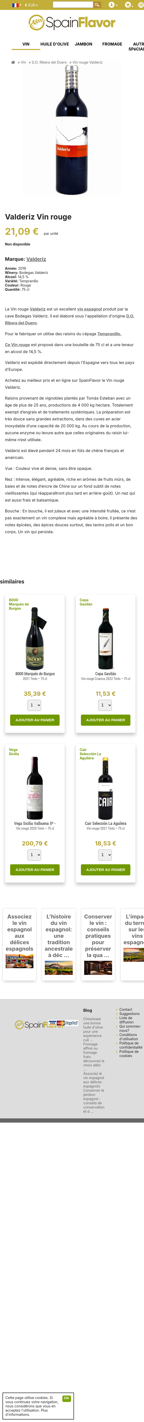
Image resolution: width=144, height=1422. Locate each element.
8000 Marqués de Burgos (19, 604)
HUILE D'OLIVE (55, 44)
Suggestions (129, 1014)
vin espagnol (89, 309)
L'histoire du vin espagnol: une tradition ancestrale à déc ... (59, 935)
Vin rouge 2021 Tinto (101, 828)
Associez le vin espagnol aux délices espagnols (19, 932)
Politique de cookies (129, 1053)
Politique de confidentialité (130, 1045)
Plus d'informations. (26, 1412)
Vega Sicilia (14, 751)
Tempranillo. (109, 333)
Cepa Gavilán (86, 602)
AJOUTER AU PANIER (35, 720)
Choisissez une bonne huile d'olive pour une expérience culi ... (93, 1029)
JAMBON (83, 44)
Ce (8, 344)
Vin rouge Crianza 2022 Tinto (101, 679)
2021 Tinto (30, 679)
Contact (125, 1009)
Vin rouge (20, 344)
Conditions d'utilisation (128, 1037)
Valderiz (36, 259)
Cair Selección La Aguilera (90, 753)
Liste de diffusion (126, 1020)
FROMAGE (112, 44)
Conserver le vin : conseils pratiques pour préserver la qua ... (98, 935)
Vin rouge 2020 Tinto (30, 828)
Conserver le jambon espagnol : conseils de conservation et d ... (93, 1100)
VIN (25, 44)
